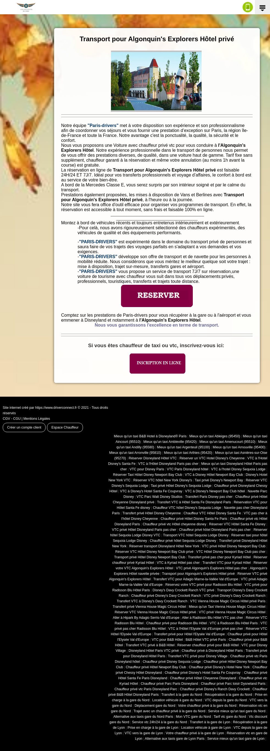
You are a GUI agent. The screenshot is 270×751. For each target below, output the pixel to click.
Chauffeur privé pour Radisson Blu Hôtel (176, 623)
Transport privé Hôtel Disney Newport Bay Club (149, 557)
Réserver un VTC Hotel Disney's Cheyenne (212, 458)
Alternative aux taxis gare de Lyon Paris (174, 739)
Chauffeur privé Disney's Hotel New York (219, 667)
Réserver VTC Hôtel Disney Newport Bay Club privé (154, 552)
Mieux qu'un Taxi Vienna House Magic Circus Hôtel (227, 607)
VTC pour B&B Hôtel (167, 640)
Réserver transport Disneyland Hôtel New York (164, 546)
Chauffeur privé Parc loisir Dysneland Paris (233, 684)
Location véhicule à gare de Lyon (206, 728)
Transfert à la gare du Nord (182, 695)
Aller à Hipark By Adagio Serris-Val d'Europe (146, 618)
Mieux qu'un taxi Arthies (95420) (188, 453)
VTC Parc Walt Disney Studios (159, 497)
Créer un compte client (24, 427)
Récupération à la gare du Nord (228, 695)
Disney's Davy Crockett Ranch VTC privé (184, 590)
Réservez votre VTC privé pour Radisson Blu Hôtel (203, 585)
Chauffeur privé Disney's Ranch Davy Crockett (215, 689)
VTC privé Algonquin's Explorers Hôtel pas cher (211, 568)
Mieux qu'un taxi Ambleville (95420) (170, 442)
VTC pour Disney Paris (147, 469)
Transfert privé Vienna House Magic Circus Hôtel (149, 607)
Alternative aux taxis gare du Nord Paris (143, 717)
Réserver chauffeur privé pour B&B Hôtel (207, 645)
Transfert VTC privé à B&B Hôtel (150, 645)
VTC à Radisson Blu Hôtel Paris (234, 623)
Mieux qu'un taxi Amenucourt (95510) (227, 442)
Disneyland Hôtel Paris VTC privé (154, 651)
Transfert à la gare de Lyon (210, 722)
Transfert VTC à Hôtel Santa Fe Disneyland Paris (194, 502)
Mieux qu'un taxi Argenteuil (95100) (183, 447)
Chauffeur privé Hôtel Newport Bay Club (156, 667)
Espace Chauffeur (65, 427)
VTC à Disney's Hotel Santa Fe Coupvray (151, 491)
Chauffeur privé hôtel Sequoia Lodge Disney (183, 541)
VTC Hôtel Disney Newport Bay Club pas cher (231, 552)
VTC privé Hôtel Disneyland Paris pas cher (144, 530)
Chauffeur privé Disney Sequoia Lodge (172, 662)
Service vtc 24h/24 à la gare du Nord (159, 722)
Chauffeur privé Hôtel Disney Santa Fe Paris (194, 519)
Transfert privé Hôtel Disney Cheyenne (152, 513)
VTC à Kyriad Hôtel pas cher (178, 563)
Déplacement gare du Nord (155, 706)
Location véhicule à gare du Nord (177, 700)
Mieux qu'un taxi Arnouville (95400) (239, 447)
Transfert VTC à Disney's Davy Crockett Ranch (152, 601)
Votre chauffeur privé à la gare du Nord (207, 706)
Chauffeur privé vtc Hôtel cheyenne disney (174, 524)
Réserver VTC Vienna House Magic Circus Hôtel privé (155, 612)
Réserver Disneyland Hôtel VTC (153, 458)
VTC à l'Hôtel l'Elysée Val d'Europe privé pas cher (205, 629)
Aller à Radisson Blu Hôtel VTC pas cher (212, 618)
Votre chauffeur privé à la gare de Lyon (195, 733)
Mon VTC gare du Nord (193, 717)
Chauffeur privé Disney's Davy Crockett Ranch (166, 596)
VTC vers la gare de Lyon (144, 733)
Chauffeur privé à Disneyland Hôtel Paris (212, 651)
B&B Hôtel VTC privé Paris (206, 640)
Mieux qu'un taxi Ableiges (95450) (214, 436)
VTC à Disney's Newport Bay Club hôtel (215, 491)
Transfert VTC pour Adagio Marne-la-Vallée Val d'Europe (195, 579)
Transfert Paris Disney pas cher (208, 497)
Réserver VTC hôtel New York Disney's (162, 480)
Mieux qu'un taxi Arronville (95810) (135, 453)
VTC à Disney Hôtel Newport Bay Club (214, 475)
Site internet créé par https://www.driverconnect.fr (40, 408)
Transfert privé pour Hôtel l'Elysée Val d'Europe (189, 634)
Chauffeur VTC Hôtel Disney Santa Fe (212, 513)
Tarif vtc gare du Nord (230, 717)
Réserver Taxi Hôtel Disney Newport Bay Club (147, 475)
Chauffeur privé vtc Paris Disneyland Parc (146, 689)
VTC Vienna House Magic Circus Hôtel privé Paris (227, 601)
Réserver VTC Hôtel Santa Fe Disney (237, 524)
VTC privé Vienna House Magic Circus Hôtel (232, 612)
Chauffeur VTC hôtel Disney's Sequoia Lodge (187, 508)
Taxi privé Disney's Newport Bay (219, 480)
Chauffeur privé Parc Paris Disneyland (169, 684)
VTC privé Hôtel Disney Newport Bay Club (233, 546)
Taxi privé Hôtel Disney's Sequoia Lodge (181, 486)
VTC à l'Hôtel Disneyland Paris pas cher (168, 464)
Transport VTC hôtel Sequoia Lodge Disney (196, 535)
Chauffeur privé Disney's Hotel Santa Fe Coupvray (203, 673)
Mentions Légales (36, 419)
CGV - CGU (12, 419)
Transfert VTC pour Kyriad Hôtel (226, 563)
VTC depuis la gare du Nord (226, 700)
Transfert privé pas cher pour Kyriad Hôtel (219, 557)
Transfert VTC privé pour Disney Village (197, 656)
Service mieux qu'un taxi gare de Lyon (235, 739)
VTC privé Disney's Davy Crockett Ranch (235, 596)
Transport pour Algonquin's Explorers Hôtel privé (198, 574)
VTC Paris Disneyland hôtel (187, 469)
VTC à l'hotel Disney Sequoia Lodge (238, 469)
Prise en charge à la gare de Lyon (152, 728)
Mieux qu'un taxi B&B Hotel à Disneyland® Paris (150, 436)
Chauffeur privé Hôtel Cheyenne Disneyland (203, 678)
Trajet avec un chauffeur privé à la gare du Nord (169, 711)
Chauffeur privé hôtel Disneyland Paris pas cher (215, 530)
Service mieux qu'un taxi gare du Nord (236, 711)
